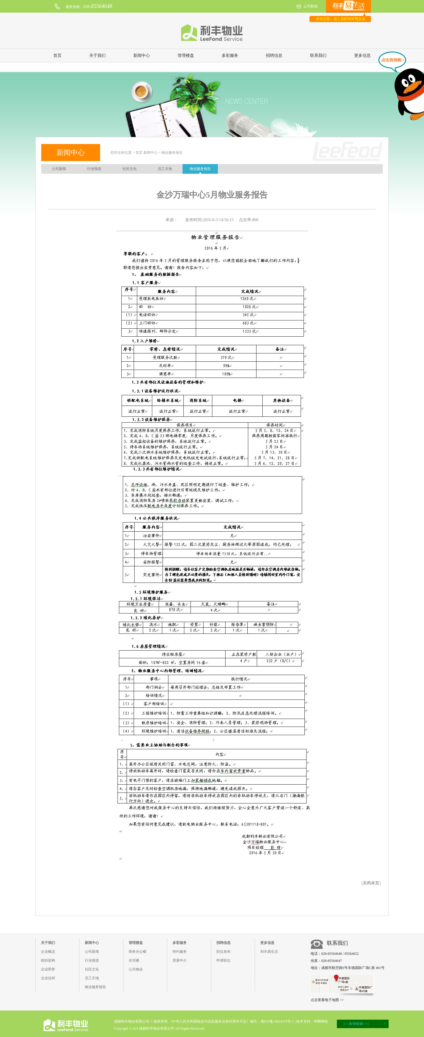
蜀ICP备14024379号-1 (277, 1021)
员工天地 (165, 169)
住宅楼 (134, 960)
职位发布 (223, 952)
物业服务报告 (200, 169)
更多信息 (362, 55)
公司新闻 (59, 169)
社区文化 (129, 169)
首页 (57, 55)
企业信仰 (48, 978)
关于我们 (97, 55)
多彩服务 (230, 55)
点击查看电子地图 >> (327, 1000)
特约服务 (180, 952)
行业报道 (94, 169)
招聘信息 (274, 55)
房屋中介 (180, 960)
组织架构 (48, 960)
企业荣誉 (48, 969)
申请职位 (223, 960)
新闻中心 (141, 55)
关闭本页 (371, 883)
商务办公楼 (137, 952)
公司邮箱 (311, 6)
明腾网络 (321, 1021)
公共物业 (136, 969)
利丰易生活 (269, 952)
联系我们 (318, 55)
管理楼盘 (186, 55)
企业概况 (48, 952)
